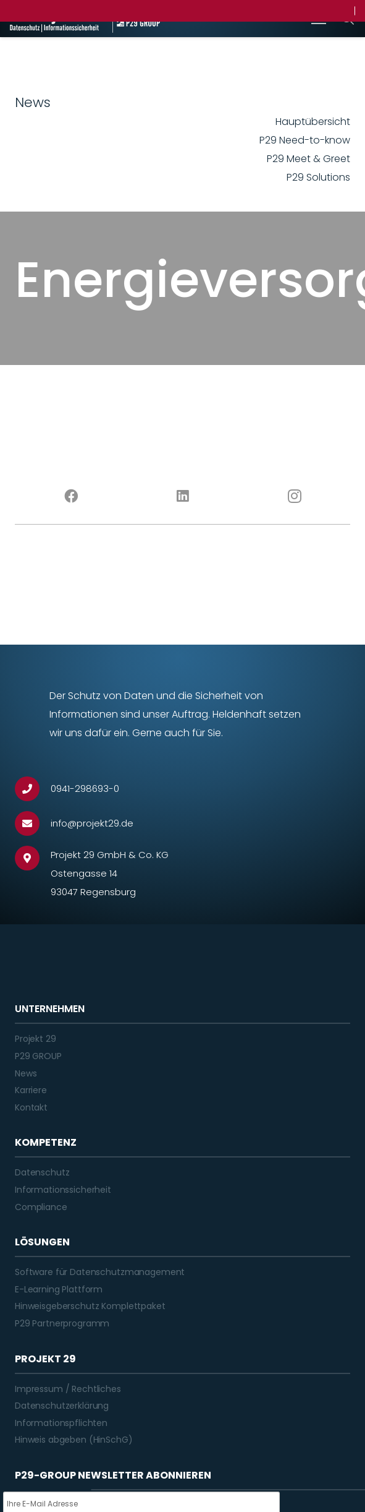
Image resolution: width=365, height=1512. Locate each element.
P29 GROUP (38, 1056)
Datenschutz (42, 1172)
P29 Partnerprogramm (62, 1323)
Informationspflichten (61, 1423)
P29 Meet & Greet (308, 159)
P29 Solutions (318, 177)
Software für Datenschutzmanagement (100, 1272)
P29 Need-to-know (304, 140)
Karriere (31, 1090)
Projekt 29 (35, 1039)
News (25, 1073)
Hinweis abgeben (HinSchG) (74, 1439)
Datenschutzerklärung (62, 1405)
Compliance (41, 1207)
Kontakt (31, 1107)
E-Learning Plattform (59, 1289)
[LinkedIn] (182, 496)
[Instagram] (294, 496)
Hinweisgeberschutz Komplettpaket (90, 1306)
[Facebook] (71, 496)
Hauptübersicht (312, 121)
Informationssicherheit (63, 1189)
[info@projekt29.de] (33, 823)
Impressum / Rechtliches (68, 1389)
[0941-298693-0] (33, 788)
